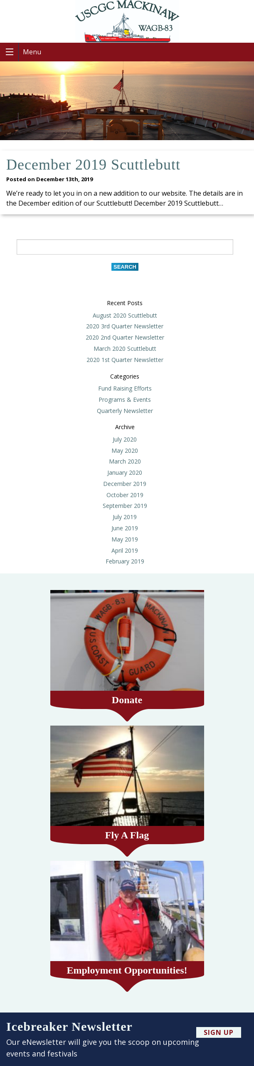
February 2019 (125, 561)
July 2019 (125, 517)
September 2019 (125, 506)
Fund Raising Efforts (125, 388)
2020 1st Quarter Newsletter (124, 360)
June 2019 (124, 528)
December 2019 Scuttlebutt (93, 164)
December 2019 (124, 484)
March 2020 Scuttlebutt (125, 348)
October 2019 (124, 495)
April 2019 (124, 550)
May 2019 (124, 539)
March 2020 (125, 461)
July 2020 (125, 439)
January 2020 (124, 472)
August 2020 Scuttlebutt (125, 315)
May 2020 (124, 450)
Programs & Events (125, 399)
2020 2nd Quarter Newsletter (125, 337)
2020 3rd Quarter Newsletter (124, 326)
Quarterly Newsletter (125, 411)
